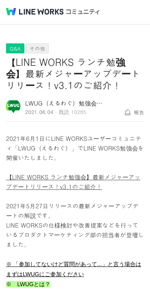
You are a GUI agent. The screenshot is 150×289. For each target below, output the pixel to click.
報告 (139, 112)
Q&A (15, 48)
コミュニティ (83, 12)
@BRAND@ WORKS (35, 11)
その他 (37, 48)
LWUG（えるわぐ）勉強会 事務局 (71, 103)
